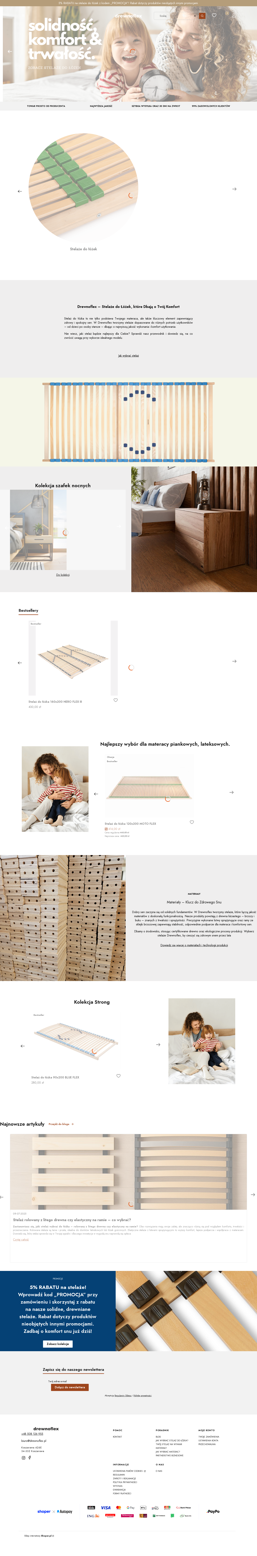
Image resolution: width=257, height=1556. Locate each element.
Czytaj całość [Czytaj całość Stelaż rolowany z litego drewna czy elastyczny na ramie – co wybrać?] (21, 1240)
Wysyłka (117, 1486)
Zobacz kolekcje (58, 1344)
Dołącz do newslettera (70, 1387)
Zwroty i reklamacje (124, 1478)
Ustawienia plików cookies (128, 1471)
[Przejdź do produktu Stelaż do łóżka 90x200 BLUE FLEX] (76, 1041)
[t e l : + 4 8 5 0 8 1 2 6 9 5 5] (32, 1434)
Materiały (161, 1448)
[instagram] (23, 1458)
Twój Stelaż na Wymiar (169, 1444)
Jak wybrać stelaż (128, 356)
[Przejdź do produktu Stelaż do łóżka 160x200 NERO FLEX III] (73, 658)
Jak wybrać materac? (168, 1451)
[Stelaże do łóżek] (83, 192)
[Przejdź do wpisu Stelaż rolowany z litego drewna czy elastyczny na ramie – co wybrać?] (128, 1172)
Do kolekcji (63, 575)
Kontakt (117, 1436)
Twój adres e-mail (57, 1381)
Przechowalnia (207, 1444)
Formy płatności (122, 1493)
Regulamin (119, 1474)
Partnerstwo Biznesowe (169, 1455)
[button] (23, 16)
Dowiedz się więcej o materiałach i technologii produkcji (194, 945)
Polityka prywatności (125, 1482)
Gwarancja (119, 1489)
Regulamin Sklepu (123, 1395)
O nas (159, 1471)
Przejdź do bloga (61, 1124)
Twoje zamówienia (208, 1436)
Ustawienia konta (208, 1440)
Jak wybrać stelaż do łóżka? (172, 1440)
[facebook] (30, 1457)
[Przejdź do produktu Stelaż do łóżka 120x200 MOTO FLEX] (149, 786)
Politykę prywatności (142, 1395)
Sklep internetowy (38, 1535)
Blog (158, 1436)
